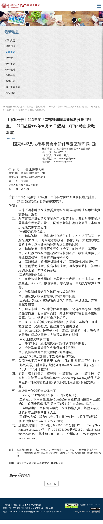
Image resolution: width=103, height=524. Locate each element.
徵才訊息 (9, 81)
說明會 (8, 57)
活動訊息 (9, 40)
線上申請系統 (12, 86)
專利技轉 (9, 69)
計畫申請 (9, 51)
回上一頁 (51, 483)
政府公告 (9, 75)
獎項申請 (9, 63)
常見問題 (9, 92)
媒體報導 (9, 46)
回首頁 (7, 106)
